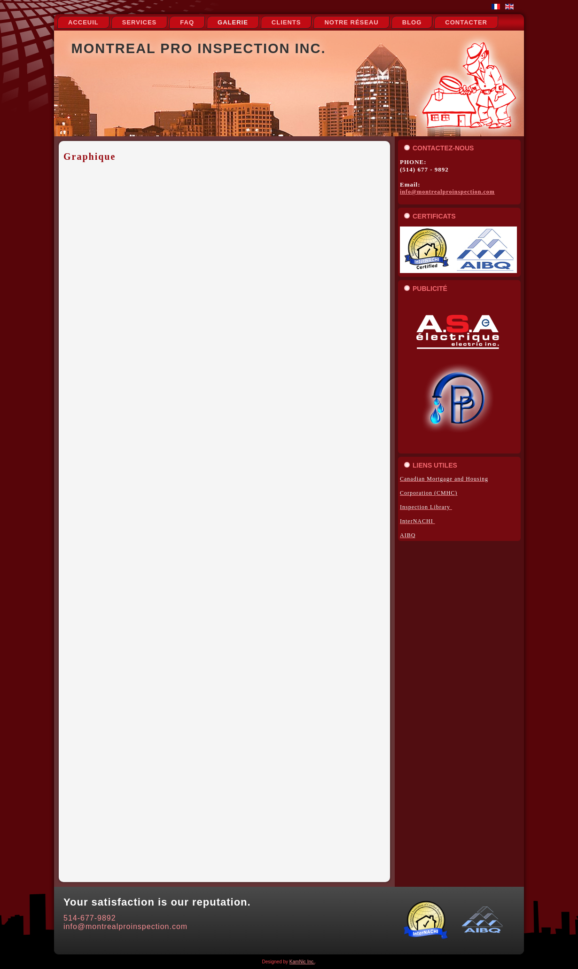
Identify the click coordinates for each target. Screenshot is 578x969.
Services (139, 22)
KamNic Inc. (302, 961)
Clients (286, 22)
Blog (412, 22)
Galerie (233, 22)
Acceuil (83, 22)
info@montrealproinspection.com (447, 191)
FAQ (187, 22)
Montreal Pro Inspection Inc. (198, 48)
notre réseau (351, 22)
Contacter (466, 22)
